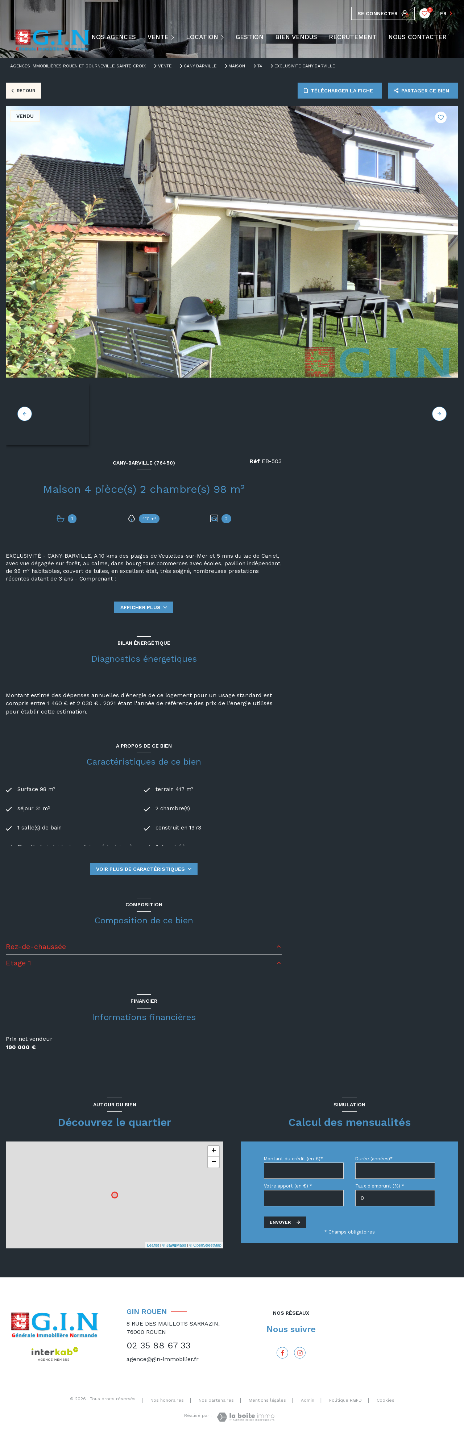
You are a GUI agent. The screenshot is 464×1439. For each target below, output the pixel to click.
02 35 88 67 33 (159, 1345)
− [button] (213, 1162)
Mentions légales (267, 1400)
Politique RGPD (345, 1400)
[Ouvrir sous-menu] (174, 37)
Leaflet (153, 1245)
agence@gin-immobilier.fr (163, 1359)
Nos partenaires (216, 1400)
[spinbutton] (395, 1198)
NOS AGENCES (113, 37)
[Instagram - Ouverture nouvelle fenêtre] (300, 1353)
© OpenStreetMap (205, 1245)
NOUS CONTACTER (417, 37)
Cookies (385, 1400)
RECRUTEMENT (353, 37)
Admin (307, 1400)
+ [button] (213, 1151)
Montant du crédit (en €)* (293, 1158)
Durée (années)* (374, 1158)
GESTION (250, 37)
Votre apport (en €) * (288, 1186)
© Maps (174, 1245)
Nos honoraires (167, 1400)
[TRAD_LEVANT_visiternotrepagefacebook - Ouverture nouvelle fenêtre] (282, 1353)
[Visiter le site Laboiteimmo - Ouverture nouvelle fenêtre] (245, 1417)
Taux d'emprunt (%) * (379, 1186)
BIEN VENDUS (296, 37)
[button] (439, 414)
